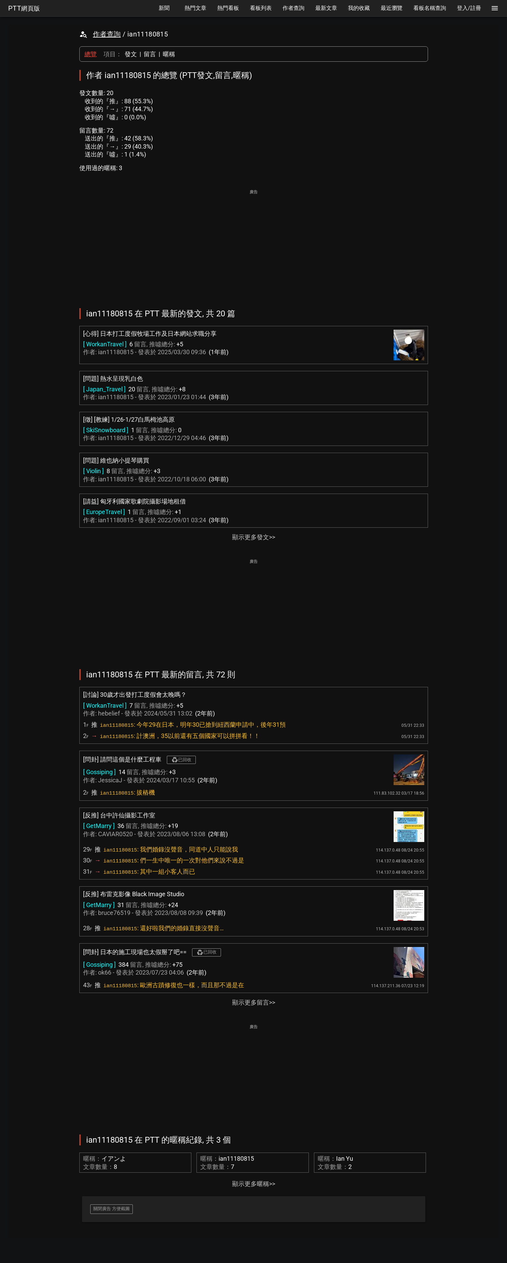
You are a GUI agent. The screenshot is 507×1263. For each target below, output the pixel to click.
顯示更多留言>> (253, 1002)
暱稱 (169, 54)
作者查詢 (107, 34)
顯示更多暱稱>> (253, 1183)
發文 (131, 54)
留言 (150, 54)
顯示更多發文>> (253, 537)
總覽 (90, 54)
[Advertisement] (253, 244)
